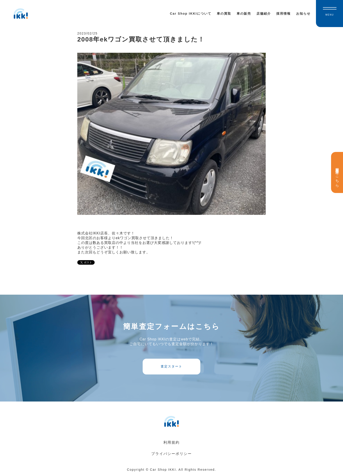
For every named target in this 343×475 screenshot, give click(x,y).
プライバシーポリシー (171, 454)
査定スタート (171, 366)
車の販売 (244, 13)
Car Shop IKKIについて (190, 13)
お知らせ (303, 13)
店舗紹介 (263, 13)
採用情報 (283, 13)
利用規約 (171, 442)
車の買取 (224, 13)
